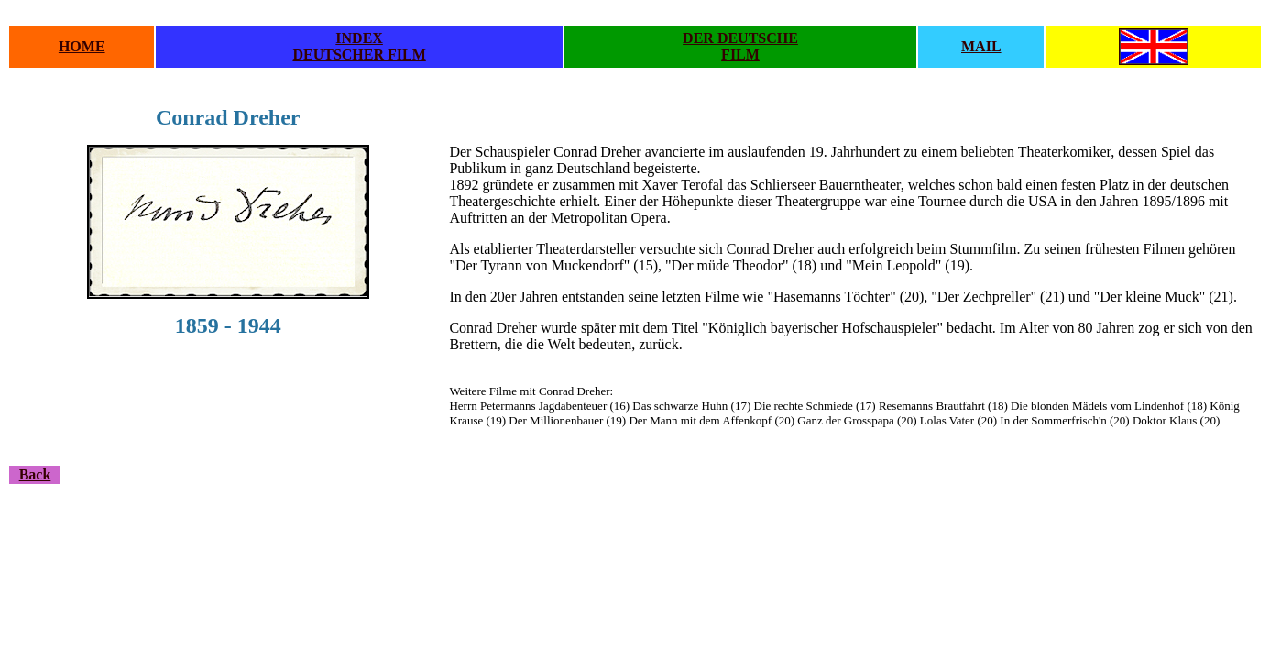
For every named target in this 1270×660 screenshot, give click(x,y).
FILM (740, 54)
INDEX (359, 38)
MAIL (981, 46)
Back (35, 474)
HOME (82, 46)
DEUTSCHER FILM (358, 54)
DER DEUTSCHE (740, 38)
